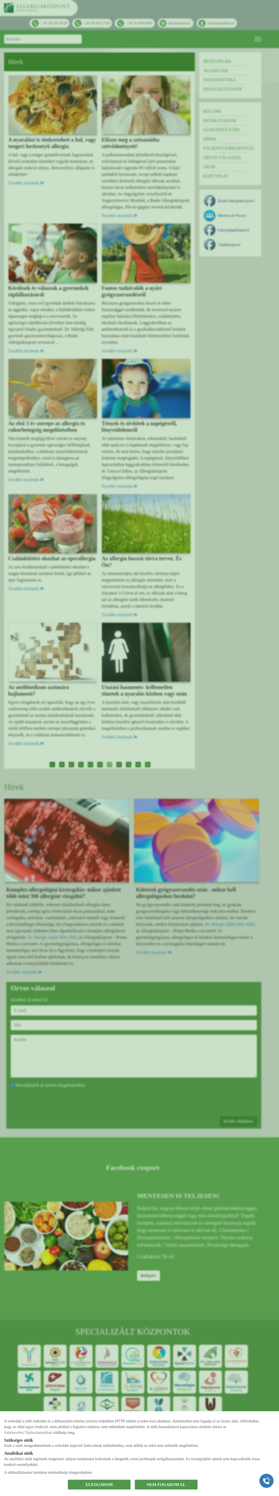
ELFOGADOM (99, 1484)
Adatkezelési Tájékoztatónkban (28, 1433)
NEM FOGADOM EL (166, 1484)
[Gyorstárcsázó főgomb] (266, 1481)
